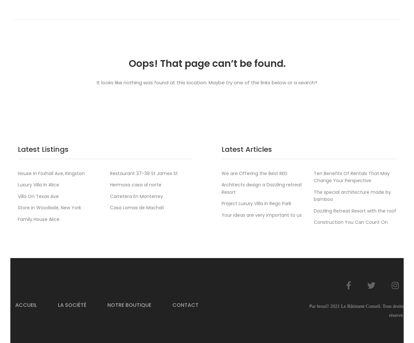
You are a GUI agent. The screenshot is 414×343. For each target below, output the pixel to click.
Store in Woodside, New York (49, 207)
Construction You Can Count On (351, 222)
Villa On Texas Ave (38, 196)
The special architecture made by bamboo (352, 196)
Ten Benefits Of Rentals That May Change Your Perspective (352, 177)
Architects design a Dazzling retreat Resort (262, 188)
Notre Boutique (129, 305)
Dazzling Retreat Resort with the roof (355, 211)
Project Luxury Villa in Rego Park (256, 203)
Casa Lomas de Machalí (137, 207)
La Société (72, 305)
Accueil (26, 305)
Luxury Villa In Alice (38, 185)
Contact (185, 305)
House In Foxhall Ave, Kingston (51, 173)
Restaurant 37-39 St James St (144, 173)
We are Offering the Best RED (255, 173)
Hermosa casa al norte (135, 185)
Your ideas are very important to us (262, 215)
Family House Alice (39, 219)
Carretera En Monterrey (136, 196)
